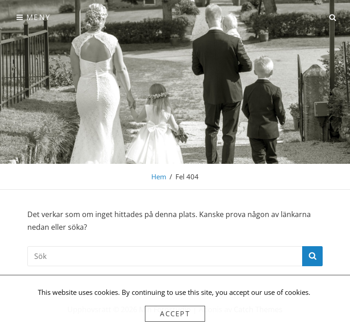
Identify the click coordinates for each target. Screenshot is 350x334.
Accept (175, 313)
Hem (158, 176)
